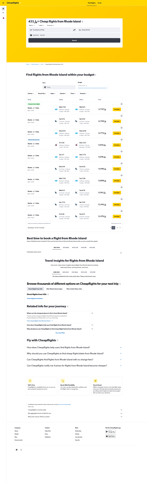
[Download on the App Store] (115, 417)
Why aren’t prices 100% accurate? (77, 398)
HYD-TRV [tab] (86, 228)
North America (37, 64)
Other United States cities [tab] (76, 270)
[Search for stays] (3, 13)
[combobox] (34, 25)
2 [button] (119, 209)
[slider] (109, 88)
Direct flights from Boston (37, 279)
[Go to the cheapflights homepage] (14, 3)
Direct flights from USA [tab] (38, 270)
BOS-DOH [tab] (59, 228)
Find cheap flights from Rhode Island (42, 302)
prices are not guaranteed (67, 385)
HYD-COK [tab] (77, 228)
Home (30, 64)
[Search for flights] (3, 9)
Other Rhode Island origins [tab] (57, 270)
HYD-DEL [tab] (94, 228)
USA (44, 64)
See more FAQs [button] (62, 314)
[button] (3, 3)
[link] (112, 431)
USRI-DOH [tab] (59, 253)
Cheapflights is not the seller (77, 391)
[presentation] (85, 21)
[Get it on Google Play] (115, 412)
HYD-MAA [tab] (68, 228)
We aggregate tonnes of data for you (77, 394)
